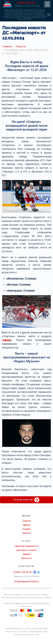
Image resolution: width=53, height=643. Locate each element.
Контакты (26, 558)
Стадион (26, 529)
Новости (26, 533)
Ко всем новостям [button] (26, 499)
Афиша (26, 525)
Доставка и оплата (26, 550)
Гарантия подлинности (26, 546)
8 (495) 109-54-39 (26, 3)
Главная (26, 521)
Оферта (26, 554)
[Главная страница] (7, 4)
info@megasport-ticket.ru (26, 581)
